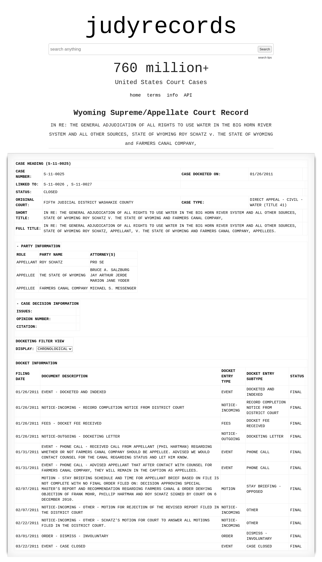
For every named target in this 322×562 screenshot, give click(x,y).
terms (154, 95)
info (172, 95)
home (135, 95)
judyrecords (161, 26)
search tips (265, 57)
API (188, 95)
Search (265, 49)
